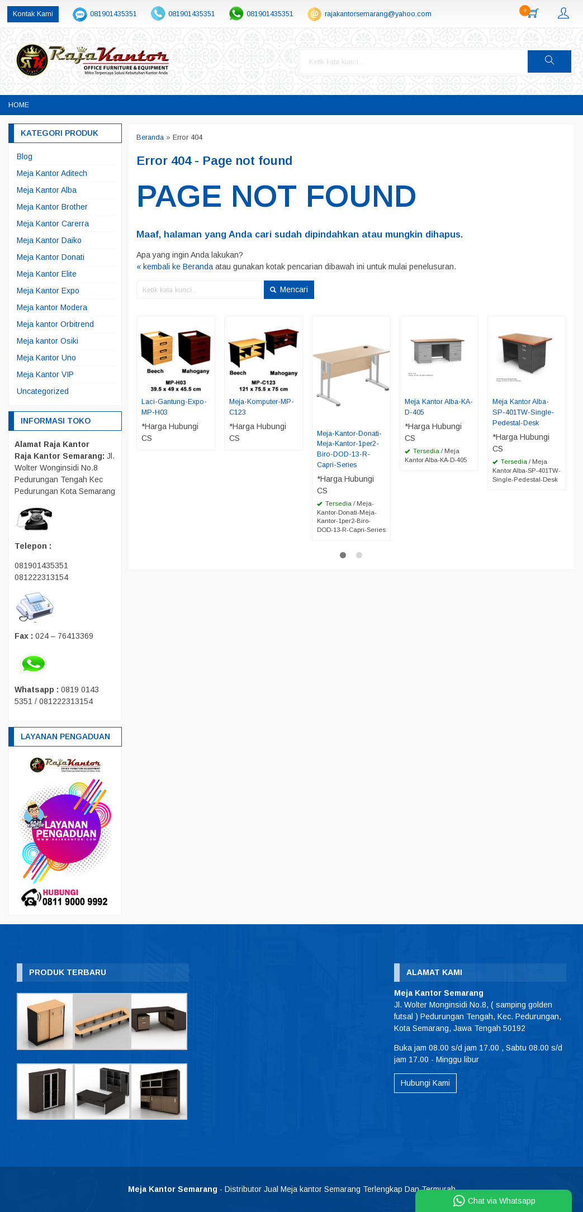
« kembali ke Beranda (174, 266)
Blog (24, 156)
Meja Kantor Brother (52, 206)
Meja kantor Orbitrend (55, 324)
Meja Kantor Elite (47, 273)
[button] (549, 61)
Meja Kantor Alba (47, 190)
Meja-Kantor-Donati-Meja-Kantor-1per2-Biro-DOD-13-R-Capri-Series (349, 449)
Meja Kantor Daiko (49, 240)
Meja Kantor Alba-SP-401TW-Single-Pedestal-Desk (523, 412)
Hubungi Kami (425, 1082)
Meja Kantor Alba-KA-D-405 (439, 407)
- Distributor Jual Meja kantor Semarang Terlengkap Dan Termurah (292, 1189)
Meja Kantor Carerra (53, 223)
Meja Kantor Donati (50, 257)
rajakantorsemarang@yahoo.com (378, 14)
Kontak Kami (33, 14)
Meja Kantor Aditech (52, 173)
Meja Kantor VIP (45, 374)
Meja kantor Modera (52, 307)
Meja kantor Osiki (47, 340)
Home (18, 105)
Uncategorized (43, 391)
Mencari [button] (289, 289)
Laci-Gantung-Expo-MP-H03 (174, 407)
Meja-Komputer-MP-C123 (261, 407)
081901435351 (113, 14)
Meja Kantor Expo (48, 290)
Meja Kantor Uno (46, 357)
